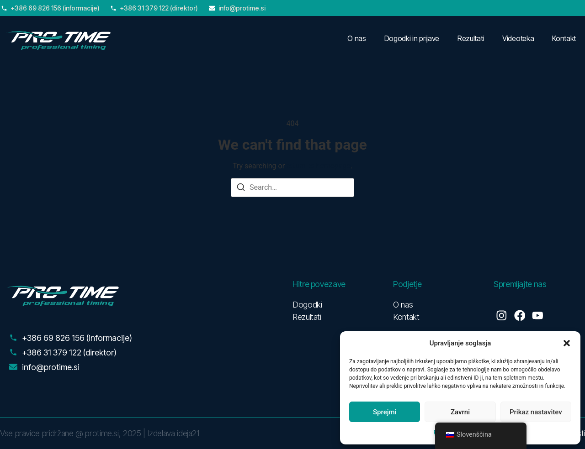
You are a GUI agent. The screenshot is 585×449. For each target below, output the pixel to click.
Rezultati (470, 38)
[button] (566, 343)
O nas (356, 38)
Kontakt (564, 38)
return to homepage (319, 166)
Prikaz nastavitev (536, 412)
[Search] (241, 188)
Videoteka (518, 38)
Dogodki (307, 304)
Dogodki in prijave (411, 38)
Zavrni (460, 412)
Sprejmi (384, 412)
